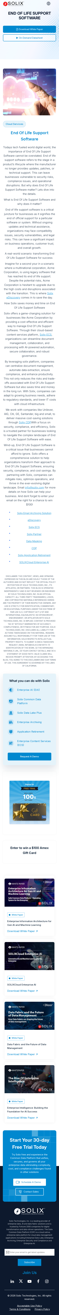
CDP (34, 548)
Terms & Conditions (20, 1309)
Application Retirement (30, 731)
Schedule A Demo (31, 1182)
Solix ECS (46, 334)
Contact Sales (31, 1191)
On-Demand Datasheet (29, 37)
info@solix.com (34, 487)
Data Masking (34, 541)
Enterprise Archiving (29, 722)
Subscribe (29, 1262)
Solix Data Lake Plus (29, 712)
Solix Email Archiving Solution (34, 513)
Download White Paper (29, 29)
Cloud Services (14, 124)
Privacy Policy (42, 1309)
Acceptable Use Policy (29, 1305)
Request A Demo (29, 756)
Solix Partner (34, 534)
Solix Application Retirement (34, 555)
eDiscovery (34, 520)
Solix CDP (25, 422)
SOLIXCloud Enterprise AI (34, 562)
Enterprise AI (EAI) (28, 689)
